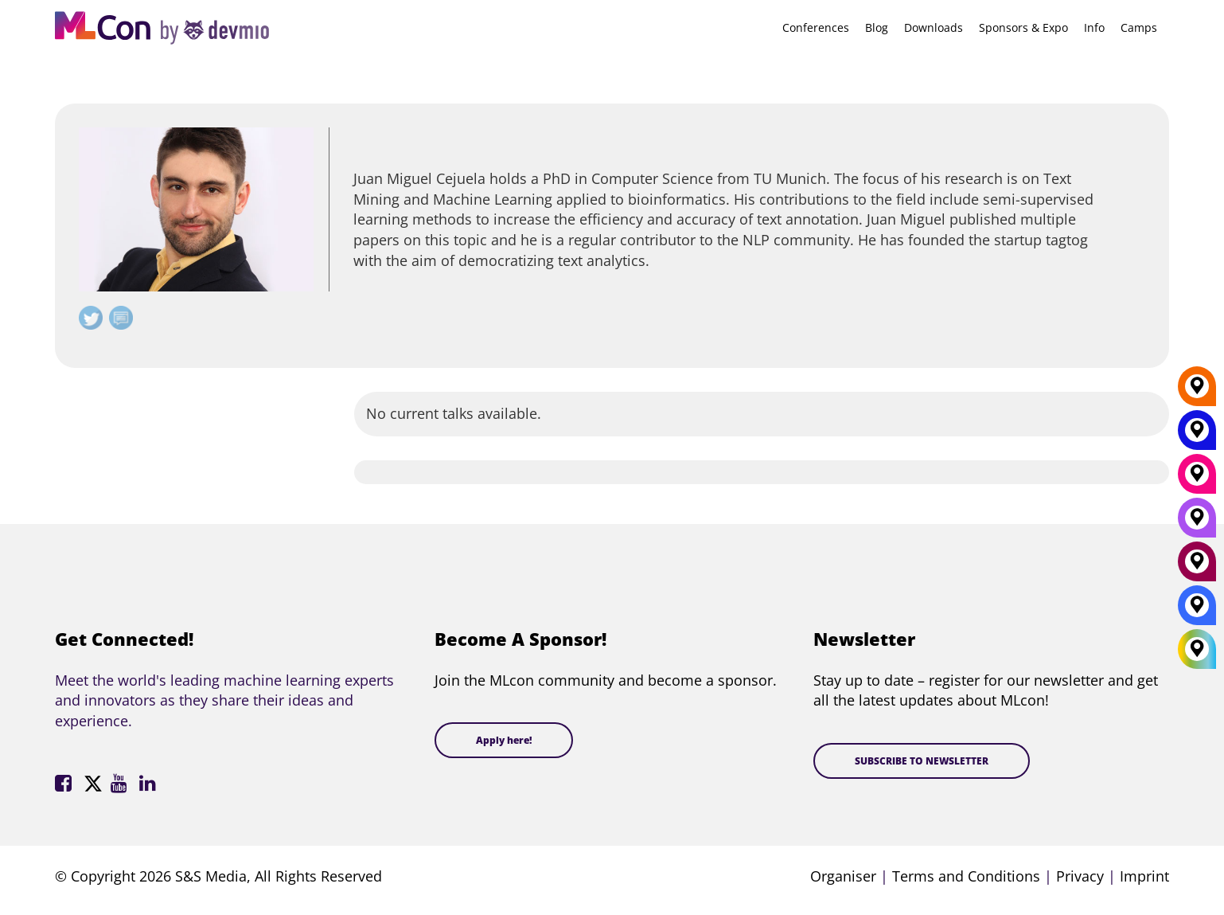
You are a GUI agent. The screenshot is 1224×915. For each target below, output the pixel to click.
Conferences (815, 27)
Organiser (843, 876)
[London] (1197, 610)
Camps (1139, 27)
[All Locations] (1197, 648)
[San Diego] (1197, 523)
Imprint (1144, 876)
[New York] (1197, 435)
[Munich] (1197, 479)
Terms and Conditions (966, 876)
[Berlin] (1197, 391)
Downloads (933, 27)
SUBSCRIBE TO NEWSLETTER (921, 761)
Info (1094, 27)
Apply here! (504, 740)
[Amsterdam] (1197, 567)
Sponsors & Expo (1023, 27)
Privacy (1080, 876)
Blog (876, 27)
